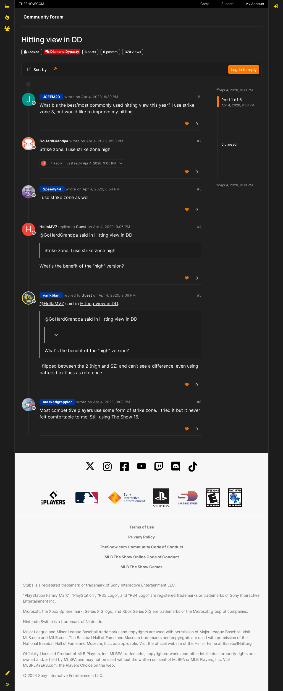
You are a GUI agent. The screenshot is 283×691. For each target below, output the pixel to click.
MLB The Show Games (141, 566)
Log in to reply (244, 69)
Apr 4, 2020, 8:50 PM (104, 141)
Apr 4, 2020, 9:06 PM (117, 295)
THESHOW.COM (31, 4)
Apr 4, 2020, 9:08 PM (111, 402)
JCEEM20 (51, 97)
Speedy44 (52, 189)
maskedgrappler (57, 402)
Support (227, 4)
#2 (199, 141)
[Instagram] (107, 467)
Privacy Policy (141, 537)
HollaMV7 (48, 226)
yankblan (51, 295)
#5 (199, 295)
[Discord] (175, 467)
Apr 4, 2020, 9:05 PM (111, 226)
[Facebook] (124, 467)
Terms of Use (141, 527)
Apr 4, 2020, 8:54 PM (101, 189)
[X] (90, 467)
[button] (7, 673)
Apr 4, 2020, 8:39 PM (99, 97)
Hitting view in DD (113, 235)
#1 (199, 97)
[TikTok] (192, 467)
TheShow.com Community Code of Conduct (141, 547)
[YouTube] (141, 467)
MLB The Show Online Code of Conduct (141, 556)
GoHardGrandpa (54, 141)
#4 (199, 226)
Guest (81, 226)
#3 (199, 189)
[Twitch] (158, 467)
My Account (254, 4)
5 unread (229, 144)
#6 (199, 402)
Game (204, 4)
